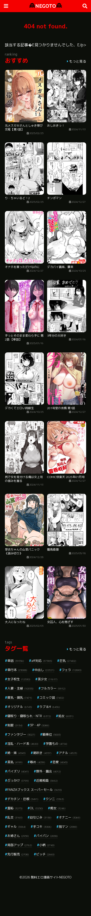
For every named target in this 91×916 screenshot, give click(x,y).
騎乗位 (51, 734)
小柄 (47, 845)
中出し (44, 670)
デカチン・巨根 (22, 799)
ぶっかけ (18, 780)
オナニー (69, 817)
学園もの (56, 743)
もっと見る (77, 61)
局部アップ (19, 845)
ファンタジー (21, 734)
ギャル (16, 826)
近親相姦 (47, 780)
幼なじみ (40, 817)
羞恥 (15, 808)
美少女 (48, 679)
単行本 (17, 670)
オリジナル (19, 707)
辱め (37, 762)
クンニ (55, 799)
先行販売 (18, 854)
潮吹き (42, 753)
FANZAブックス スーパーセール (34, 789)
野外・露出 (48, 771)
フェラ (72, 670)
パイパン (47, 836)
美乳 (15, 762)
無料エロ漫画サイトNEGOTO (51, 877)
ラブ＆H (49, 707)
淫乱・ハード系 (22, 743)
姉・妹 (16, 753)
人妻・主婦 (20, 688)
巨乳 (67, 660)
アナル (68, 753)
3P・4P (39, 725)
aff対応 (41, 660)
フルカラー (53, 688)
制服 (15, 725)
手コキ (42, 826)
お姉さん (18, 836)
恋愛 (60, 762)
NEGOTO (45, 6)
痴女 (58, 808)
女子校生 (18, 679)
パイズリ (18, 771)
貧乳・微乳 (19, 697)
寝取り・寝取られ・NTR (29, 716)
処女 (66, 716)
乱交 (15, 817)
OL (36, 808)
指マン (68, 826)
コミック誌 (51, 697)
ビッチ (45, 854)
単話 (15, 660)
